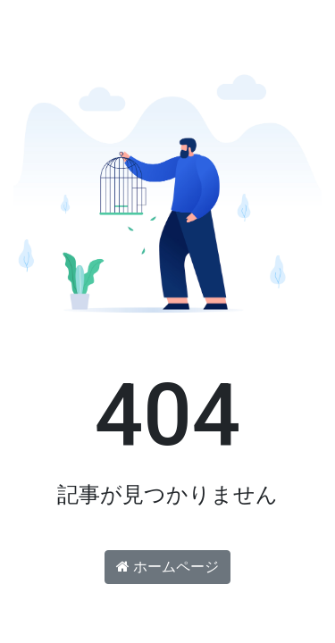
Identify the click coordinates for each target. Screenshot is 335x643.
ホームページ (167, 566)
